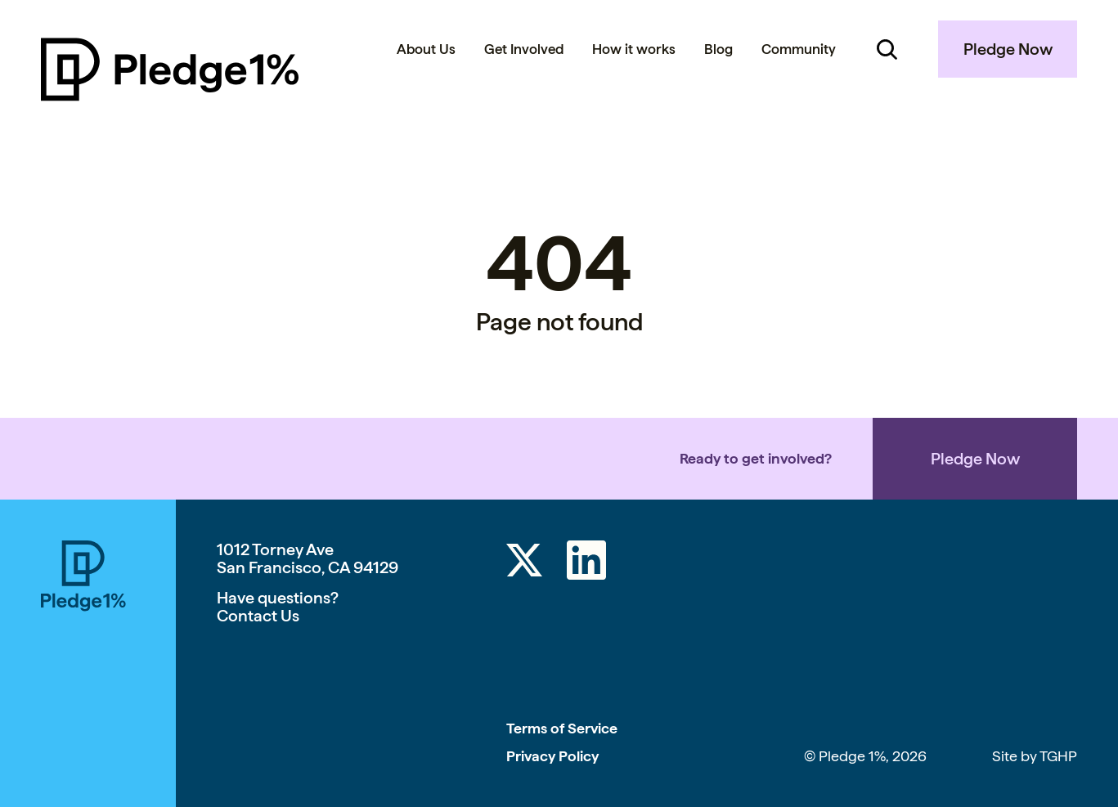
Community (798, 49)
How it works (634, 49)
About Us (426, 49)
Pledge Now (1008, 49)
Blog (718, 49)
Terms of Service (561, 728)
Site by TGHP (1034, 755)
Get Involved (523, 49)
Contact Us (258, 615)
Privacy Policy (552, 755)
